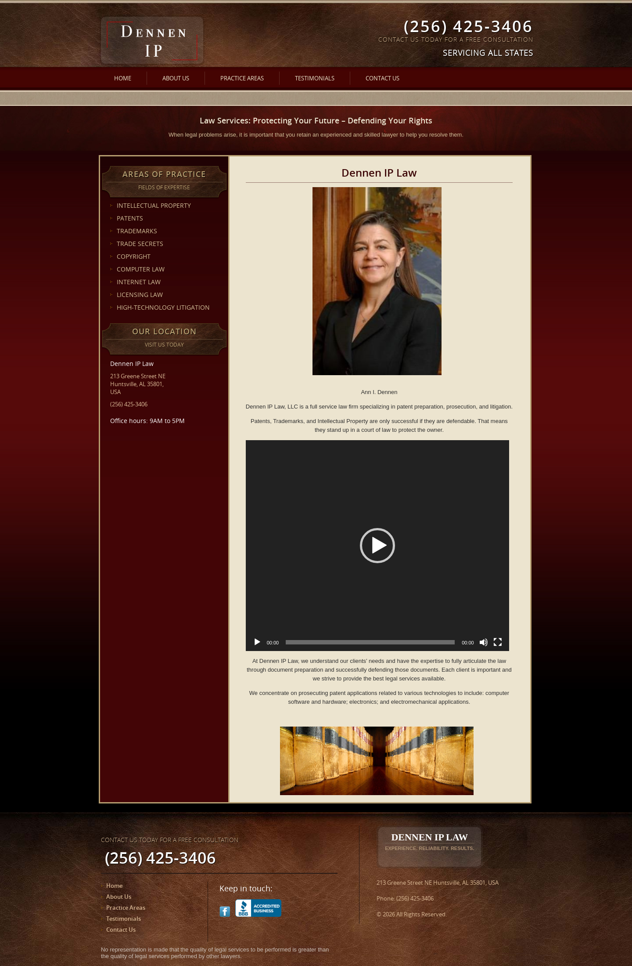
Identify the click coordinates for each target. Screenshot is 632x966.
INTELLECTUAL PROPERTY (154, 205)
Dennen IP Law (429, 841)
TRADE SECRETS (140, 243)
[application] (377, 545)
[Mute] (483, 642)
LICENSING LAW (140, 294)
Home (122, 78)
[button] (377, 545)
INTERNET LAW (139, 282)
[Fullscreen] (497, 642)
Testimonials (314, 78)
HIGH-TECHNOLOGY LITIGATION (163, 307)
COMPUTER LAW (141, 269)
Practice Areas (242, 78)
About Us (175, 78)
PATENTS (130, 218)
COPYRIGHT (134, 256)
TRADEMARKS (137, 231)
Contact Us (382, 78)
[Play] (257, 642)
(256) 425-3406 (468, 26)
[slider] (370, 642)
